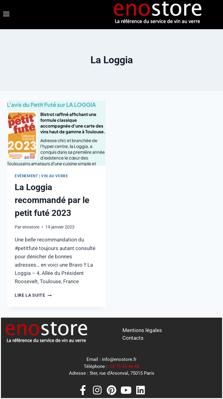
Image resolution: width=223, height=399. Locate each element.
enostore (30, 227)
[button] (6, 14)
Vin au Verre (54, 176)
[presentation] (56, 133)
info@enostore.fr (119, 359)
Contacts (133, 338)
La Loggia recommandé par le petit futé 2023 (52, 200)
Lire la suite (33, 295)
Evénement (26, 176)
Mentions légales (142, 330)
